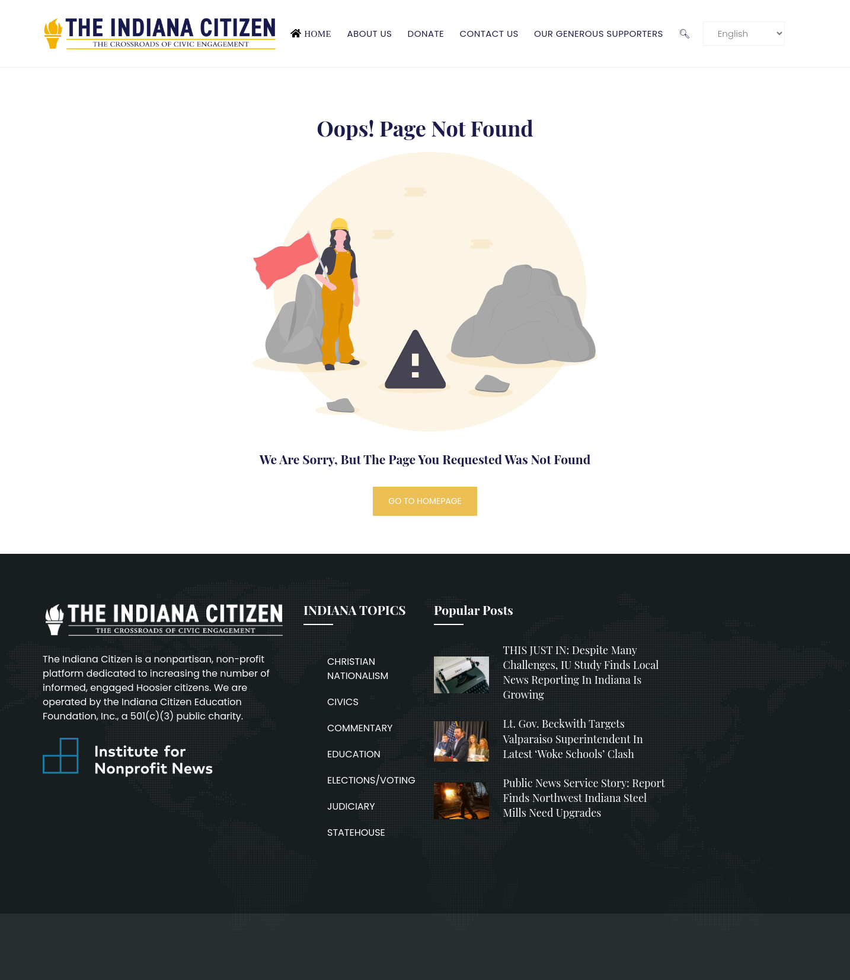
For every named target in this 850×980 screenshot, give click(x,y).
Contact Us (488, 33)
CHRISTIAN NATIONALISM (357, 669)
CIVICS (343, 702)
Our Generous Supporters (598, 33)
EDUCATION (354, 754)
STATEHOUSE (356, 832)
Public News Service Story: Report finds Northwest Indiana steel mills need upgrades (584, 798)
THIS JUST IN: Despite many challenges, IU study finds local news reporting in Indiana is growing (581, 672)
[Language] (744, 33)
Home (317, 34)
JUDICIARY (351, 806)
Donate (426, 33)
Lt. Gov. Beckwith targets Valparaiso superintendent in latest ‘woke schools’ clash (573, 738)
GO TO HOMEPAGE (425, 501)
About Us (369, 33)
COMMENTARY (359, 728)
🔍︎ (684, 33)
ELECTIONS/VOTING (371, 780)
